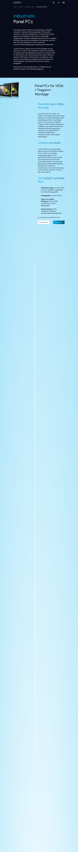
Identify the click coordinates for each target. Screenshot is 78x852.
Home (14, 7)
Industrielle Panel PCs (42, 7)
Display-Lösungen (29, 7)
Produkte (21, 7)
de (58, 3)
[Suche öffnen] (53, 3)
